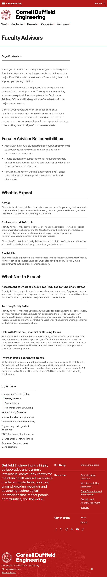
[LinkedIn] (72, 529)
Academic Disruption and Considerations (15, 445)
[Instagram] (66, 529)
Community (48, 23)
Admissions (63, 23)
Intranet (85, 507)
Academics (18, 23)
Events (84, 522)
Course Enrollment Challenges (17, 438)
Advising (9, 386)
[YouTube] (77, 529)
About (5, 23)
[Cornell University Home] (7, 557)
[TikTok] (82, 529)
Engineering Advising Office (16, 394)
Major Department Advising (19, 407)
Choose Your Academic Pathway (18, 421)
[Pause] (91, 569)
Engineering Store (90, 464)
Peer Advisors (12, 403)
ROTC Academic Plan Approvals (18, 434)
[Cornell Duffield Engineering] (59, 558)
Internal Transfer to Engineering (18, 416)
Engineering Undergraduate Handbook (16, 428)
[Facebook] (56, 529)
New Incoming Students (14, 412)
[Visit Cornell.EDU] (6, 15)
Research (33, 23)
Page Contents (10, 56)
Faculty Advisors (13, 398)
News (83, 517)
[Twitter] (61, 529)
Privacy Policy (9, 572)
